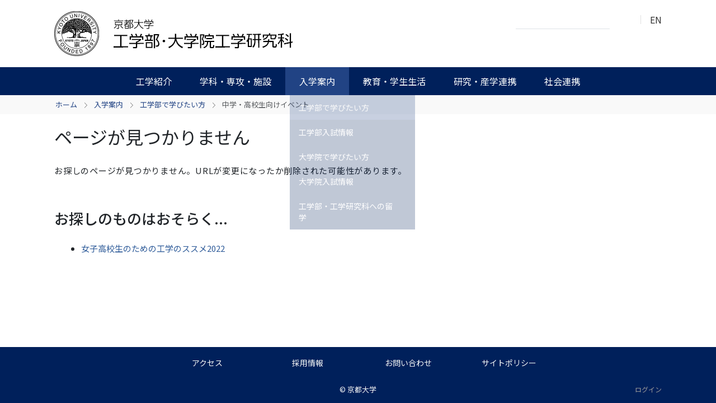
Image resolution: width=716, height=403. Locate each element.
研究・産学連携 (485, 81)
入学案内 (317, 81)
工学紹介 (154, 81)
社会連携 (562, 81)
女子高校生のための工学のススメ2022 (153, 248)
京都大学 (361, 389)
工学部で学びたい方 (172, 104)
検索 (621, 20)
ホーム (66, 104)
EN (656, 19)
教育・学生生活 (394, 81)
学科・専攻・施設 (235, 81)
